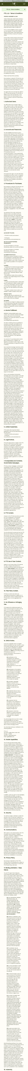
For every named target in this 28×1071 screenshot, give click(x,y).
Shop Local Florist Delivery (18, 1)
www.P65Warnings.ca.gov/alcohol (11, 320)
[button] (2, 4)
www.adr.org (9, 971)
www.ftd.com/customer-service (10, 801)
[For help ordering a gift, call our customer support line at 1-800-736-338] (14, 4)
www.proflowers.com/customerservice (12, 239)
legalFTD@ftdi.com (17, 986)
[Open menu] (2, 4)
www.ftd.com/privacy (16, 810)
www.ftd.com (14, 40)
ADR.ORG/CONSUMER (11, 912)
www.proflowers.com (8, 42)
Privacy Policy (13, 564)
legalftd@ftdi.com (10, 736)
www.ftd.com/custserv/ (9, 153)
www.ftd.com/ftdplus (19, 247)
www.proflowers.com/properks (10, 252)
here (16, 865)
